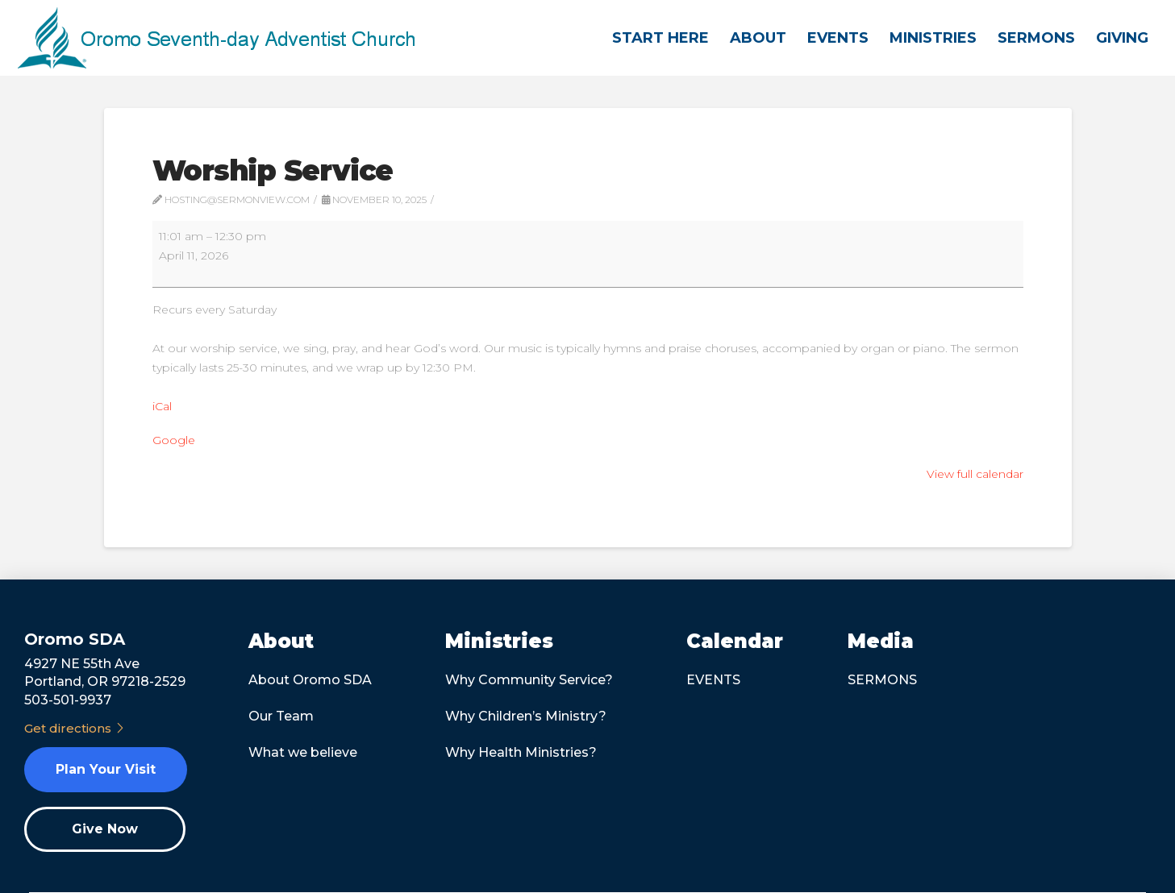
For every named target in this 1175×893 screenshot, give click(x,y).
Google (173, 440)
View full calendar (975, 474)
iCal (162, 406)
